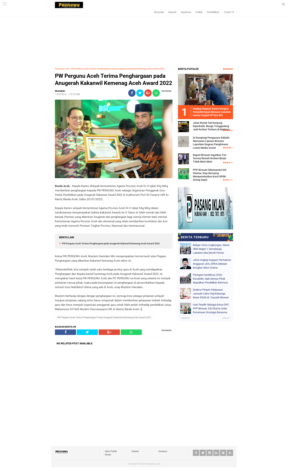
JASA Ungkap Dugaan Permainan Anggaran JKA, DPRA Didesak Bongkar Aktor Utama (212, 263)
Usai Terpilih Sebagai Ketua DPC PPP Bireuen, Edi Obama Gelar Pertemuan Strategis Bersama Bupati (211, 308)
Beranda (159, 12)
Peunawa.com (62, 68)
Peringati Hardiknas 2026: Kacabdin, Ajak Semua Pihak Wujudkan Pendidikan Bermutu (210, 278)
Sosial (108, 454)
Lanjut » (226, 318)
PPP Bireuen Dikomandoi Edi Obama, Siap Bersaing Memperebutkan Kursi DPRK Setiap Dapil (209, 174)
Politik (198, 12)
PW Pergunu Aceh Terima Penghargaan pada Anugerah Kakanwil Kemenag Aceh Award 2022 (118, 68)
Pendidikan (213, 12)
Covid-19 (229, 12)
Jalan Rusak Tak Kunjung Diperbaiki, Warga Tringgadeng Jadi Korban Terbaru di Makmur (211, 126)
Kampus (163, 451)
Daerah (172, 12)
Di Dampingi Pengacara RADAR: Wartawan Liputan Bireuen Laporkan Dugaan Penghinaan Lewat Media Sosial (211, 142)
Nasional (186, 12)
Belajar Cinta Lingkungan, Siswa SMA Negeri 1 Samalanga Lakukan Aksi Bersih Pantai (211, 249)
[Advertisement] (144, 37)
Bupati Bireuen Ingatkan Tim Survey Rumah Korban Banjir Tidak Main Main (209, 158)
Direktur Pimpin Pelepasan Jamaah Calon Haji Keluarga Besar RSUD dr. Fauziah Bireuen (211, 293)
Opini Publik (111, 451)
